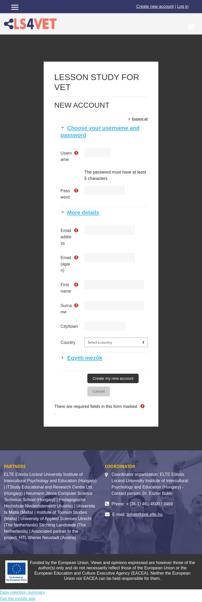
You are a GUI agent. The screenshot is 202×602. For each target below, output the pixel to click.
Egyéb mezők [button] (84, 358)
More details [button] (83, 212)
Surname (66, 308)
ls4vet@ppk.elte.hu (144, 514)
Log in (183, 6)
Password (65, 194)
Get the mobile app (18, 598)
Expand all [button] (140, 119)
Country (67, 342)
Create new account (155, 6)
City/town (69, 326)
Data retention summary (22, 592)
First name (65, 288)
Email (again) (65, 264)
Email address (65, 236)
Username (66, 156)
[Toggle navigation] (191, 25)
